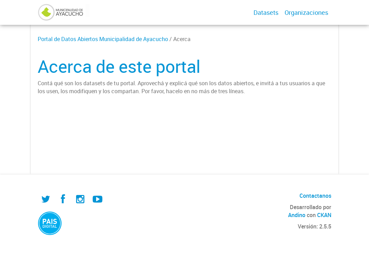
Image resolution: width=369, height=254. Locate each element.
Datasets (265, 12)
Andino (296, 215)
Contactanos (315, 195)
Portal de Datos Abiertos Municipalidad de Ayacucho (103, 39)
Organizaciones (306, 12)
